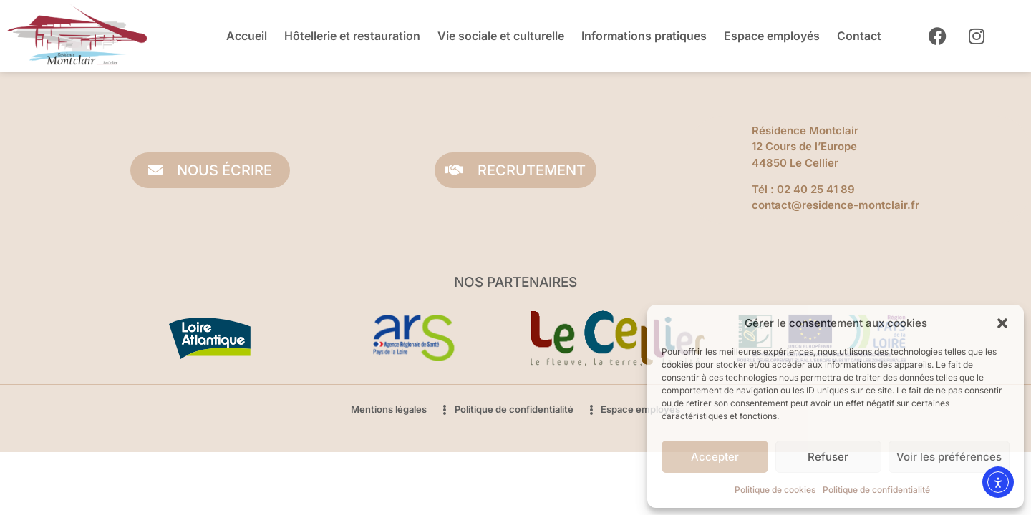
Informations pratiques (644, 36)
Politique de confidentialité (876, 489)
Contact (859, 36)
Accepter (715, 457)
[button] (1002, 323)
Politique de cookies (775, 489)
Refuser (828, 457)
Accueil (246, 36)
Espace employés (772, 36)
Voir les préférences (949, 457)
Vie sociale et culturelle (500, 36)
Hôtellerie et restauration (352, 36)
